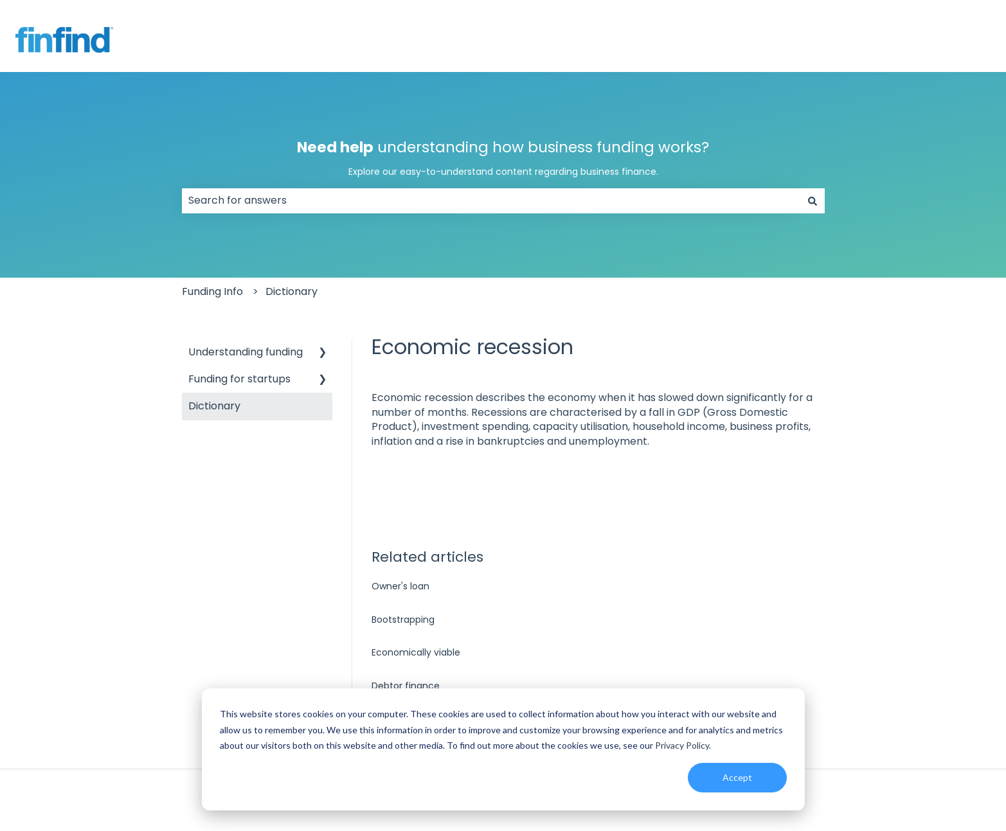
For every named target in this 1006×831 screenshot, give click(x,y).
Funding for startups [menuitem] (239, 378)
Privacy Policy (682, 745)
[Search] (812, 200)
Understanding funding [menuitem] (245, 351)
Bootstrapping (403, 619)
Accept (737, 777)
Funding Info (212, 291)
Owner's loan (400, 586)
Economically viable (416, 652)
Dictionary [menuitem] (214, 405)
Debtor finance (406, 685)
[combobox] (491, 200)
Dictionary (291, 291)
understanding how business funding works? (503, 158)
